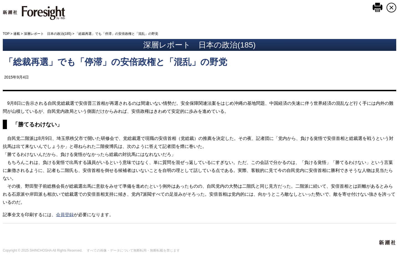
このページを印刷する (377, 7)
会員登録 (65, 214)
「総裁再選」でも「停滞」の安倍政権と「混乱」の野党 (115, 62)
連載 (16, 34)
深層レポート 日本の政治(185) (47, 34)
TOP (6, 34)
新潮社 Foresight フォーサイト (34, 13)
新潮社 (387, 242)
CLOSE (391, 7)
